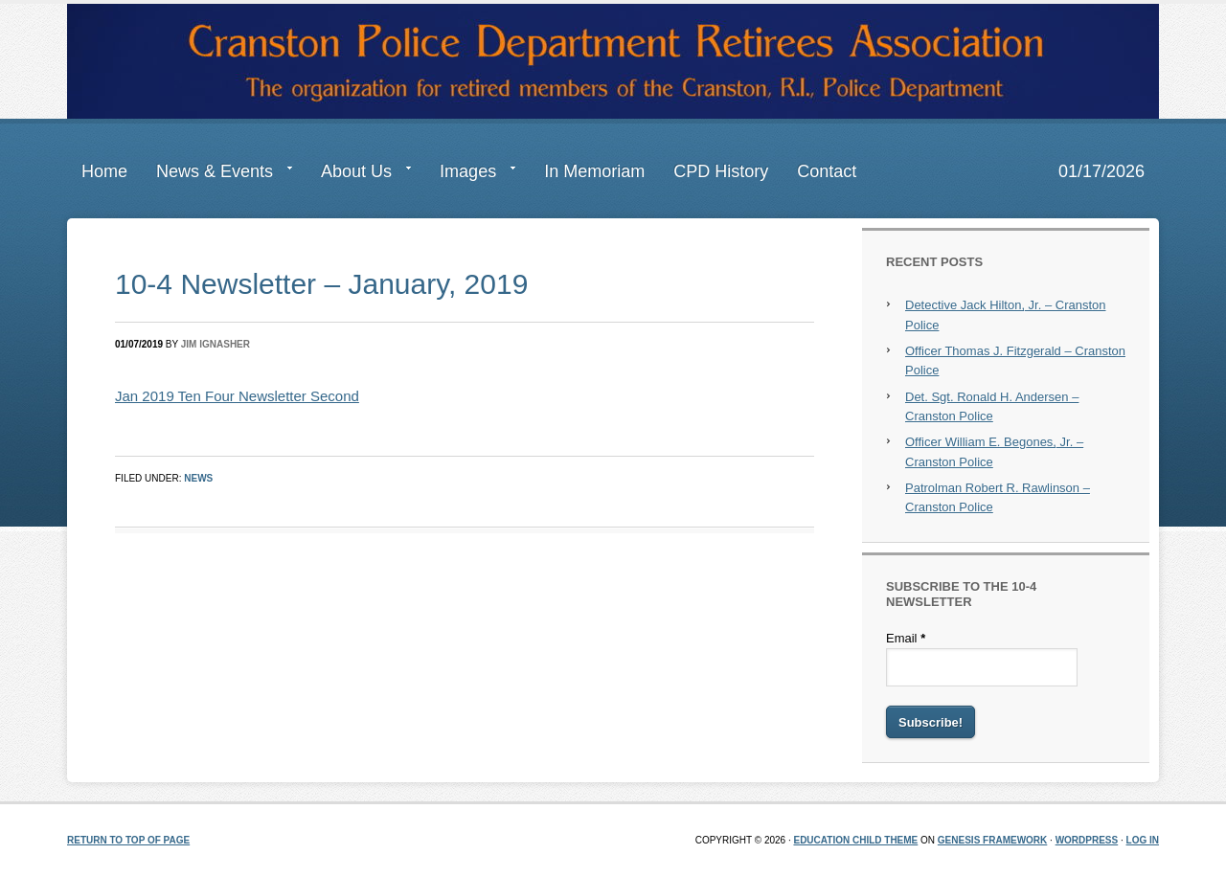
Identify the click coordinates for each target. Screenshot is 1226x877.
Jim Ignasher (215, 344)
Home (104, 171)
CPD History (720, 171)
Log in (1142, 840)
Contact (826, 171)
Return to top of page (128, 840)
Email (905, 638)
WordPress (1087, 840)
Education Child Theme (855, 840)
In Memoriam (594, 171)
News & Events (217, 175)
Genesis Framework (992, 840)
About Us (358, 175)
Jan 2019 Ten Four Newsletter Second (237, 396)
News (198, 478)
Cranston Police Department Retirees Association (613, 61)
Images (470, 175)
